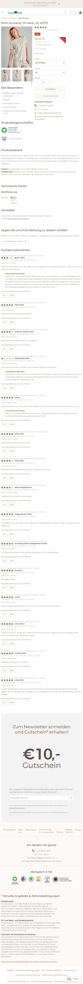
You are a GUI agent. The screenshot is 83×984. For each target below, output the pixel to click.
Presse (78, 830)
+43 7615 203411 (46, 106)
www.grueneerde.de (41, 981)
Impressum (70, 970)
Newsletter (31, 830)
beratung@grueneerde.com (50, 113)
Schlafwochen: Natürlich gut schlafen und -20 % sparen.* (40, 4)
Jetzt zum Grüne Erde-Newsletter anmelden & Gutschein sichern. (29, 962)
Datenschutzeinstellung (54, 975)
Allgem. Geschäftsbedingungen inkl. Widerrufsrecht (34, 970)
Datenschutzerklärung (17, 808)
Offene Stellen (69, 831)
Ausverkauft (50, 89)
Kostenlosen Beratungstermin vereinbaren (43, 861)
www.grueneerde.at (17, 981)
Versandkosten (44, 44)
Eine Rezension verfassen (13, 241)
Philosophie (9, 830)
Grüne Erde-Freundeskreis (46, 831)
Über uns (20, 831)
